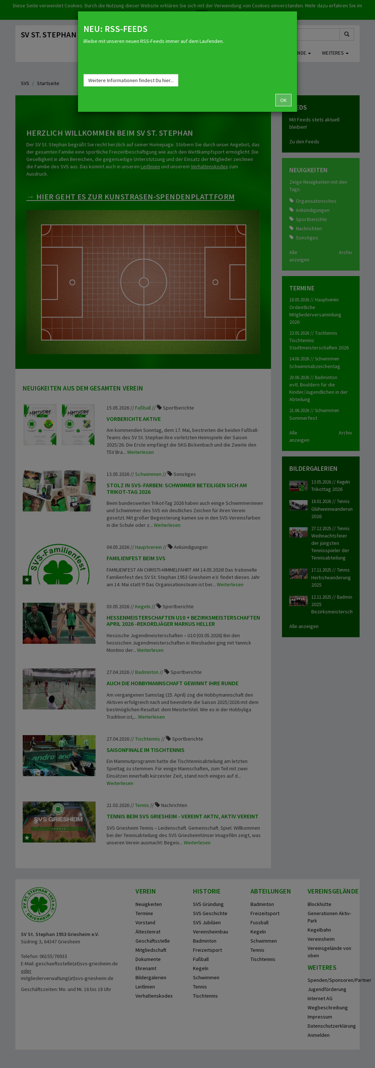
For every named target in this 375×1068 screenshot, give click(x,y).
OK (283, 100)
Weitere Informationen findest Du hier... (131, 80)
